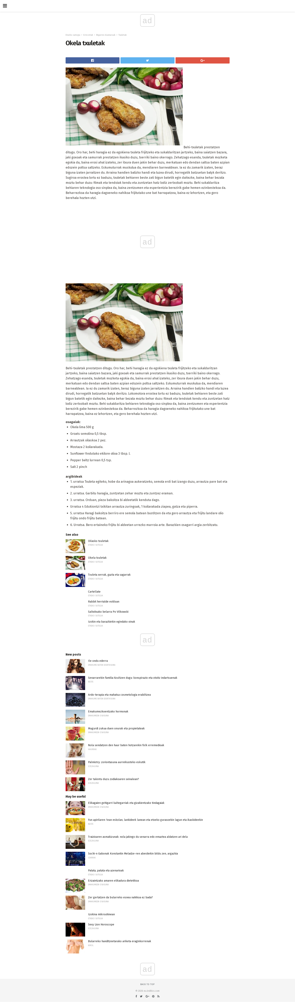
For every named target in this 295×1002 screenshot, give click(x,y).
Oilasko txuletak (98, 541)
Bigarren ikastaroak (105, 35)
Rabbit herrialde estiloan (103, 601)
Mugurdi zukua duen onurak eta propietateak (116, 728)
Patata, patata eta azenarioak (106, 870)
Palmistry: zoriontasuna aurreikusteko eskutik (116, 762)
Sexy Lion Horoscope (101, 924)
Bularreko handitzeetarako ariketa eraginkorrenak (119, 941)
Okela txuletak (97, 557)
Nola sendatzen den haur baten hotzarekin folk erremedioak (126, 745)
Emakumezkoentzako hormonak (108, 711)
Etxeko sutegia (73, 35)
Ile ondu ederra (98, 661)
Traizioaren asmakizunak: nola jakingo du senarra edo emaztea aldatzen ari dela (138, 837)
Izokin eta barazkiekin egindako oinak (111, 621)
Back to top (147, 984)
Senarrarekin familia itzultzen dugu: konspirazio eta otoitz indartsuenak (132, 677)
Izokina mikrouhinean (101, 914)
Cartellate (94, 591)
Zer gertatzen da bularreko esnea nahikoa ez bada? (120, 897)
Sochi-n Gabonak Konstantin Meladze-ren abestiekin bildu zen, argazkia (133, 853)
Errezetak (88, 35)
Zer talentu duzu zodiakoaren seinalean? (113, 779)
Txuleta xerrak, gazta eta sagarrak (109, 574)
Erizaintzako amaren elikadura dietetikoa (113, 880)
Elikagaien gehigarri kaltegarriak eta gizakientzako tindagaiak (126, 803)
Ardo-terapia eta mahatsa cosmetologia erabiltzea (119, 694)
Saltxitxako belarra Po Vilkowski (108, 611)
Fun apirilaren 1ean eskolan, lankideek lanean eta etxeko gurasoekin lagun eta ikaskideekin (145, 820)
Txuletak (123, 35)
